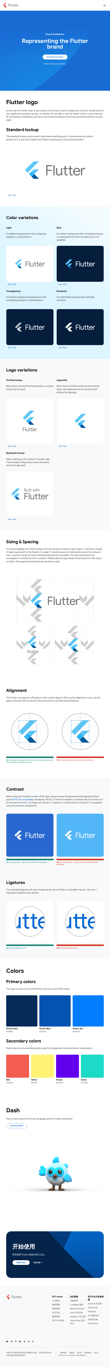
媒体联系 (56, 1316)
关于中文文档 (58, 1320)
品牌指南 (56, 1308)
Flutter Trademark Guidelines (55, 64)
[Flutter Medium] (20, 1341)
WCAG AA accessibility (22, 799)
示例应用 (74, 1300)
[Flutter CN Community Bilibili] (29, 1341)
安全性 (79, 1353)
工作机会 (56, 1300)
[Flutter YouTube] (7, 1341)
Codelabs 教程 (76, 1304)
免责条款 (87, 1353)
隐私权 (71, 1353)
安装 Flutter (21, 1262)
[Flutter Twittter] (11, 1341)
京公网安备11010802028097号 (77, 1355)
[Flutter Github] (16, 1341)
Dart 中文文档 (76, 1312)
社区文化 (56, 1312)
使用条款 (63, 1353)
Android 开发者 (95, 1303)
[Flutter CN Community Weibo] (33, 1341)
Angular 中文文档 (78, 1316)
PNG (14, 195)
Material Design (77, 1308)
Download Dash (16, 1126)
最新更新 (56, 1304)
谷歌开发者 (93, 1319)
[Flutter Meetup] (24, 1341)
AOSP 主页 (93, 1307)
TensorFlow (93, 1323)
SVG (10, 195)
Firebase (92, 1311)
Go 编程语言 (93, 1315)
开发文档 (37, 1262)
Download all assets (55, 57)
